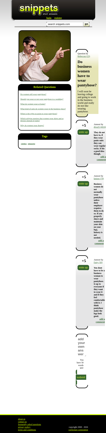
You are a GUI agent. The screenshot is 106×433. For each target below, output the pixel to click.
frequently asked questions (29, 424)
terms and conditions (27, 430)
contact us (22, 421)
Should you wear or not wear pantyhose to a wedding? (41, 99)
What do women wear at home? (33, 104)
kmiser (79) (99, 178)
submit (81, 377)
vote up (83, 132)
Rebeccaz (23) (84, 56)
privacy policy (24, 427)
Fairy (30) (98, 262)
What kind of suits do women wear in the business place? (43, 109)
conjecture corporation (78, 430)
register (58, 17)
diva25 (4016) (100, 127)
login (48, 17)
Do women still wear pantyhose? (33, 94)
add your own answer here (82, 347)
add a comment (101, 158)
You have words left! (80, 364)
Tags (44, 136)
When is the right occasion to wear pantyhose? (38, 114)
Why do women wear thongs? (32, 125)
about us (21, 419)
